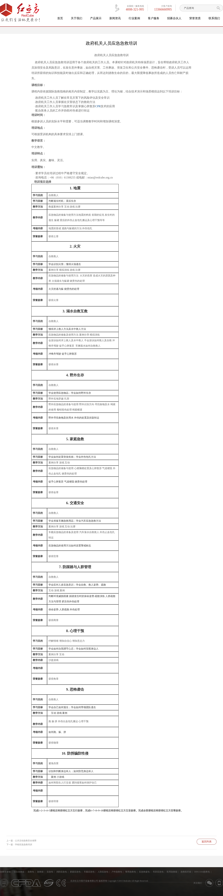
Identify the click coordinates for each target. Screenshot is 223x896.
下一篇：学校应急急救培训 (19, 844)
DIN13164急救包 (202, 872)
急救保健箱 (5, 872)
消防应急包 (61, 872)
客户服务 (153, 18)
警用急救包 (130, 872)
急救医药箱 (186, 872)
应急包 (50, 872)
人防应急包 (103, 872)
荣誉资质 (195, 18)
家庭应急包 (75, 872)
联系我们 (214, 18)
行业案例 (134, 18)
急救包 (31, 872)
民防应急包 (158, 872)
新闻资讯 (115, 18)
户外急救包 (117, 872)
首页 (60, 18)
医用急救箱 (172, 872)
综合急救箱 (19, 872)
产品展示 (96, 18)
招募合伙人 (174, 18)
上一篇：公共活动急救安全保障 (21, 840)
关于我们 (76, 18)
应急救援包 (144, 872)
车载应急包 (89, 872)
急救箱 (40, 872)
